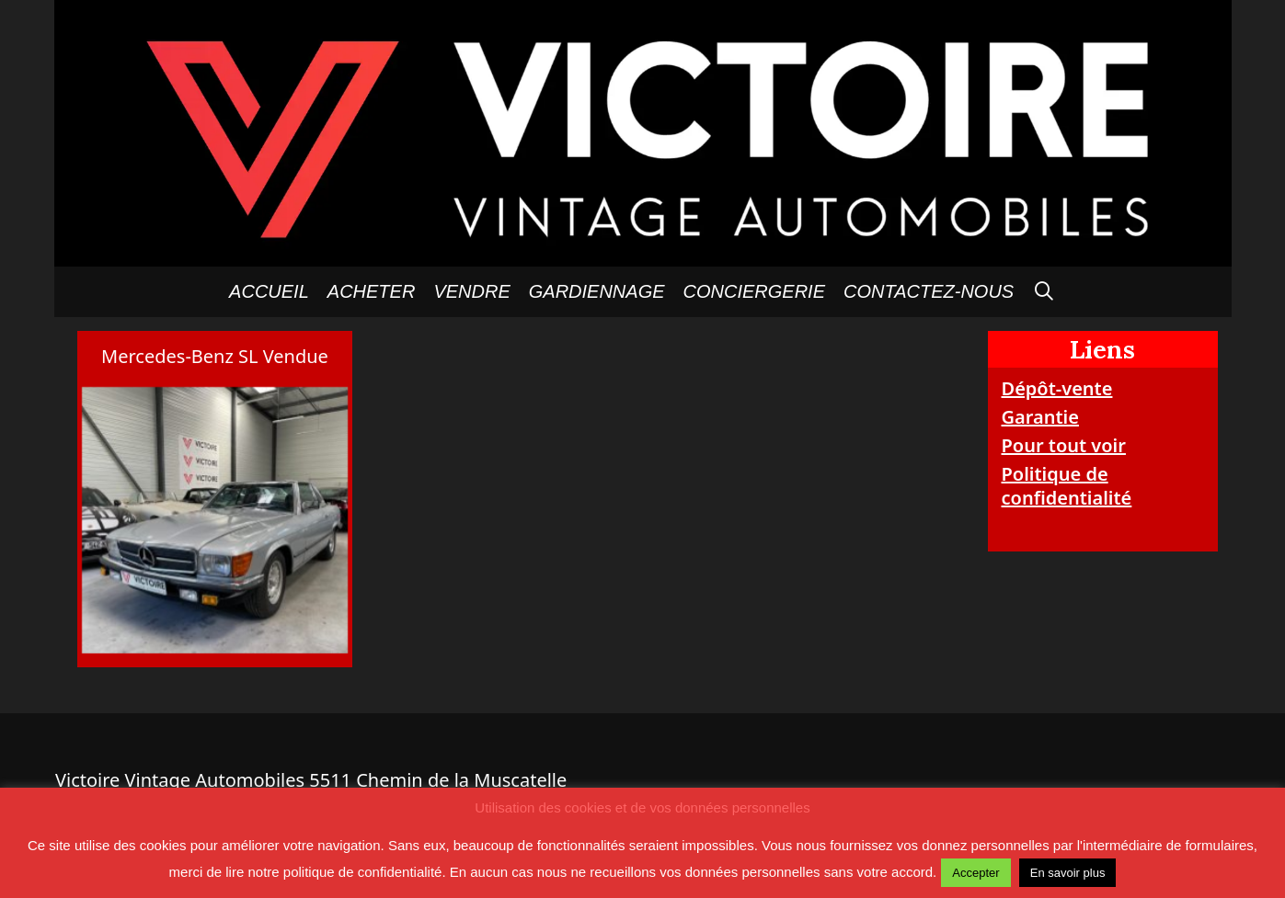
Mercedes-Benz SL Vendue (214, 356)
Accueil (269, 291)
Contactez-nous (928, 291)
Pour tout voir (1064, 445)
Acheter (371, 291)
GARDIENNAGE (597, 291)
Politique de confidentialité (1067, 485)
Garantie (1040, 416)
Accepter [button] (975, 873)
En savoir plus (1068, 873)
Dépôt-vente (1057, 388)
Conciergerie (754, 291)
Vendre (471, 291)
